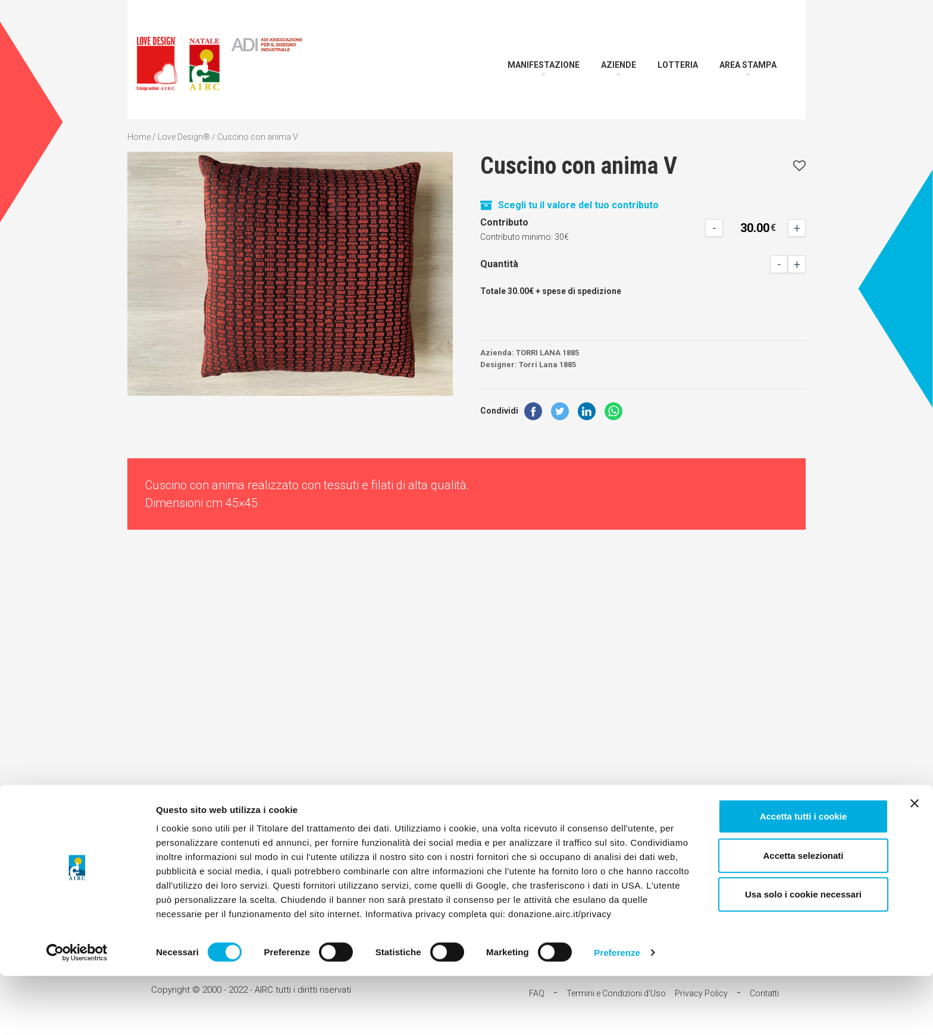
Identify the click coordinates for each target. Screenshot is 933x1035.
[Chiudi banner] (914, 862)
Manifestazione (544, 65)
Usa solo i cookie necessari (803, 953)
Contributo (504, 222)
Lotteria (678, 65)
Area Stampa (748, 65)
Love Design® (184, 137)
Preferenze (617, 1011)
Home (139, 137)
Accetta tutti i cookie (803, 875)
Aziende (618, 65)
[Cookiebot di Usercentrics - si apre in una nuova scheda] (77, 1012)
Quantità (499, 264)
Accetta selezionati (803, 914)
